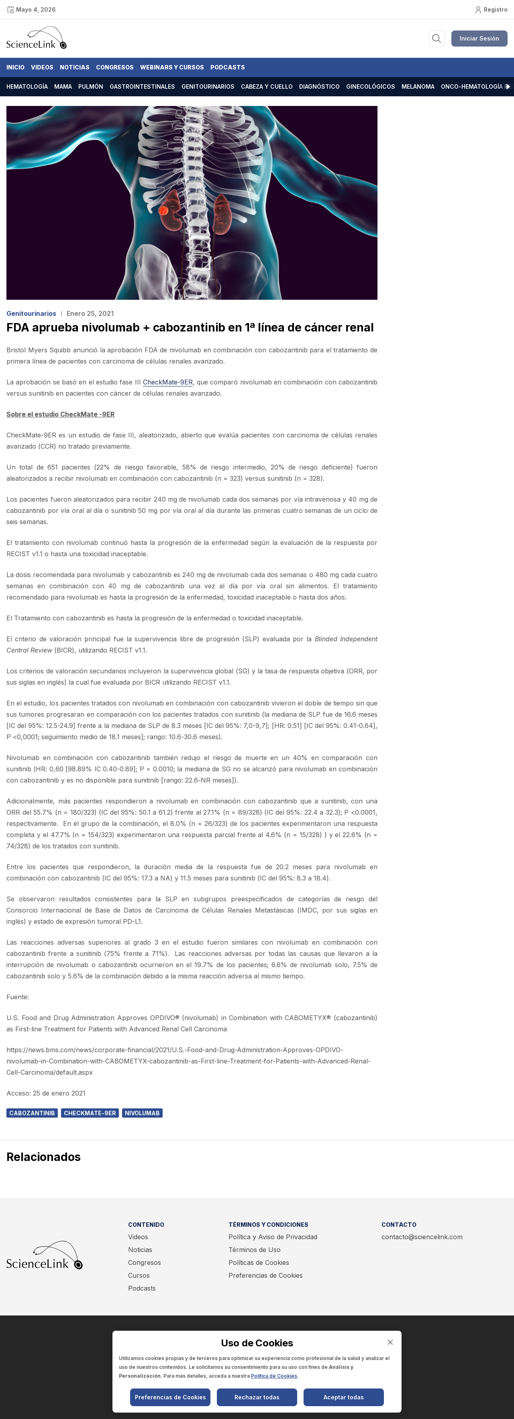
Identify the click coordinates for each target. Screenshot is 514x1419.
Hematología (27, 86)
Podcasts (227, 67)
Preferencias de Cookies (265, 1275)
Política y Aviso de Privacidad (272, 1237)
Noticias (75, 67)
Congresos (115, 67)
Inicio (15, 67)
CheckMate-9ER (168, 382)
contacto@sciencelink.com (422, 1237)
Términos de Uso (254, 1250)
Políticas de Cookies (258, 1262)
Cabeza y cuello (267, 86)
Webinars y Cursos (172, 67)
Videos (42, 67)
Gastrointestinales (142, 86)
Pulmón (90, 86)
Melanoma (418, 86)
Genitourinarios (208, 86)
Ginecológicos (370, 86)
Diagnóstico (319, 86)
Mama (63, 86)
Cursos (139, 1275)
